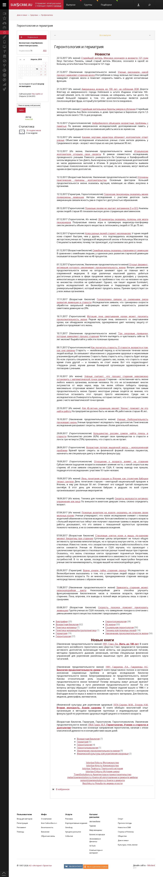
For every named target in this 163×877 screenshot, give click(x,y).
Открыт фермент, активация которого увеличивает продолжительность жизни (102, 266)
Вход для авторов (24, 819)
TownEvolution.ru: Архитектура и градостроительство (102, 774)
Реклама (69, 819)
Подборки (109, 3)
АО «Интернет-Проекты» (40, 865)
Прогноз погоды (125, 823)
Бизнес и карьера (97, 834)
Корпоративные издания (76, 823)
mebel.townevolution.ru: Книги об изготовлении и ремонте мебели (102, 777)
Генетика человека (66, 627)
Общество (122, 836)
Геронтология (63, 636)
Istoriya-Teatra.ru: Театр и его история (102, 768)
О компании (46, 819)
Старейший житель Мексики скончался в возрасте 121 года (114, 57)
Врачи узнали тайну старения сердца (104, 570)
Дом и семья (22, 15)
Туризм (92, 826)
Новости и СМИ (124, 827)
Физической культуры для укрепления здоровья (102, 753)
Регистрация (22, 823)
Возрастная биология (67, 624)
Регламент (21, 827)
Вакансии (45, 832)
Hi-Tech (92, 846)
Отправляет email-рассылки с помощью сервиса (48, 4)
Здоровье (34, 15)
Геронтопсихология (116, 621)
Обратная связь (48, 836)
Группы (91, 3)
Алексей (29, 119)
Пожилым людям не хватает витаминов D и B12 (111, 208)
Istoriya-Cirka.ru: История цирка (102, 771)
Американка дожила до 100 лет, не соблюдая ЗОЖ (110, 89)
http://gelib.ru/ (37, 94)
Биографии (62, 621)
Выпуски (73, 3)
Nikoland (151, 865)
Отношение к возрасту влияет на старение (121, 461)
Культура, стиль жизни (127, 844)
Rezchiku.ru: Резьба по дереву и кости (102, 783)
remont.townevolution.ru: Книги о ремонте (102, 780)
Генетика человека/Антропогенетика (76, 630)
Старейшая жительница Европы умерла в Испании (108, 109)
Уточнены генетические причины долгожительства (102, 179)
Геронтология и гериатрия (35, 25)
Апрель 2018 (36, 59)
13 (37, 69)
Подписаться (33, 37)
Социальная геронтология (119, 627)
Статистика (26, 126)
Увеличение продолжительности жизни (126, 633)
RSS (44, 50)
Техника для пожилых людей (120, 630)
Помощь (20, 832)
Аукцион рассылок (73, 832)
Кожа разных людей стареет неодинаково (108, 233)
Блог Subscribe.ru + (49, 823)
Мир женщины (95, 830)
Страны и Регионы (126, 832)
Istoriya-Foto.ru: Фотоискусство (102, 762)
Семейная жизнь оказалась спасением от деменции (120, 250)
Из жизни (110, 624)
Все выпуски (105, 35)
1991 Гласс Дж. (120, 643)
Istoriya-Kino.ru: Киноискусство (102, 765)
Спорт (120, 819)
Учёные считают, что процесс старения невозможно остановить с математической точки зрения (102, 378)
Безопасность (47, 827)
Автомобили (94, 821)
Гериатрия (61, 633)
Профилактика (47, 15)
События (69, 836)
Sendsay (69, 827)
